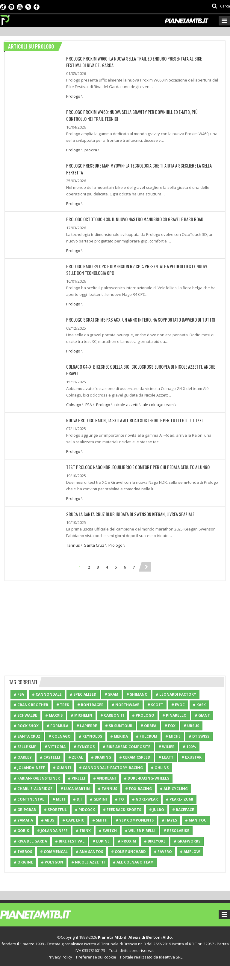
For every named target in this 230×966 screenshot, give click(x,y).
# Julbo (156, 807)
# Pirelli (76, 776)
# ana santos (89, 849)
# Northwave (125, 703)
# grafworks (187, 839)
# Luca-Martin (75, 786)
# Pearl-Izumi (179, 797)
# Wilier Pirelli (140, 828)
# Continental (29, 797)
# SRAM (111, 692)
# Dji (77, 797)
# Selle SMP (25, 745)
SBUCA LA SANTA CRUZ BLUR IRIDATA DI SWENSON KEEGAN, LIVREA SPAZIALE (127, 512)
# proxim (127, 839)
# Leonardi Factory (176, 692)
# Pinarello (174, 713)
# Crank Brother (31, 703)
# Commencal (54, 849)
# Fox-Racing (138, 786)
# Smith (100, 818)
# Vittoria (55, 745)
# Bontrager (90, 703)
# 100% (189, 745)
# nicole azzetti (88, 860)
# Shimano (137, 692)
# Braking (101, 755)
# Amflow (190, 849)
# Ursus (191, 724)
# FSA (19, 692)
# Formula (57, 724)
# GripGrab (25, 807)
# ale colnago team (133, 860)
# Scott (155, 703)
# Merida (119, 734)
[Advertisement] (115, 625)
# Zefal (75, 755)
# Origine (23, 860)
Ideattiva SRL (170, 955)
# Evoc (178, 703)
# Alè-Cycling (174, 786)
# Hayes (169, 818)
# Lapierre (86, 724)
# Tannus (107, 786)
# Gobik (21, 828)
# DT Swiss (199, 734)
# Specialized (83, 692)
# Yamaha (23, 818)
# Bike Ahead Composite (126, 745)
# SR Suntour (118, 724)
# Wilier (166, 745)
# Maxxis (54, 713)
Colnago (73, 403)
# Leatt (165, 755)
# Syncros (84, 745)
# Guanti (62, 765)
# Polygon (52, 860)
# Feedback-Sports (122, 807)
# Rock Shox (26, 724)
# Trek (62, 703)
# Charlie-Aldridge (33, 786)
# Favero (163, 849)
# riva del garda (30, 839)
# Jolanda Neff (52, 828)
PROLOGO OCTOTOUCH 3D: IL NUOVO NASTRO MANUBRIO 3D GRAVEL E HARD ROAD (132, 218)
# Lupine (101, 839)
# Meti (58, 797)
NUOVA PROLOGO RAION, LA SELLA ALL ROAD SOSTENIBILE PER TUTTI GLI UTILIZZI (130, 419)
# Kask (199, 703)
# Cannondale (47, 692)
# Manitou (196, 818)
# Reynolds (90, 734)
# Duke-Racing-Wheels (146, 776)
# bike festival (69, 839)
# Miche (173, 734)
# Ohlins (160, 765)
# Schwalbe (25, 713)
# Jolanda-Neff (29, 765)
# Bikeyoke (155, 839)
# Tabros (23, 849)
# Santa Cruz (27, 734)
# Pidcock (85, 807)
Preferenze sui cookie (96, 955)
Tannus (73, 543)
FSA (88, 403)
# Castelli (50, 755)
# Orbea (148, 724)
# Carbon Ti (112, 713)
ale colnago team (158, 403)
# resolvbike (176, 828)
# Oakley (23, 755)
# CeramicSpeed (134, 755)
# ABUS (47, 818)
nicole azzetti (126, 403)
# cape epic (73, 818)
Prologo (73, 96)
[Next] (146, 565)
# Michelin (81, 713)
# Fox (169, 724)
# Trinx (83, 828)
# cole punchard (128, 849)
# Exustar (191, 755)
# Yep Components (135, 818)
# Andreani (104, 776)
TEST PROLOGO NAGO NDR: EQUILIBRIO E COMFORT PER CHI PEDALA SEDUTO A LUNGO (134, 465)
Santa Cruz (94, 543)
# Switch (108, 828)
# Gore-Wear (145, 797)
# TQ (119, 797)
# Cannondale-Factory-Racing (111, 765)
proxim (90, 149)
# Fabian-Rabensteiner (37, 776)
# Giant (202, 713)
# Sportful (55, 807)
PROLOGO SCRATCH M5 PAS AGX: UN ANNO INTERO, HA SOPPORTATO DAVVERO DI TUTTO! (136, 319)
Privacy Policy (60, 955)
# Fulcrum (146, 734)
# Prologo (143, 713)
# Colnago (60, 734)
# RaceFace (183, 807)
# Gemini (98, 797)
